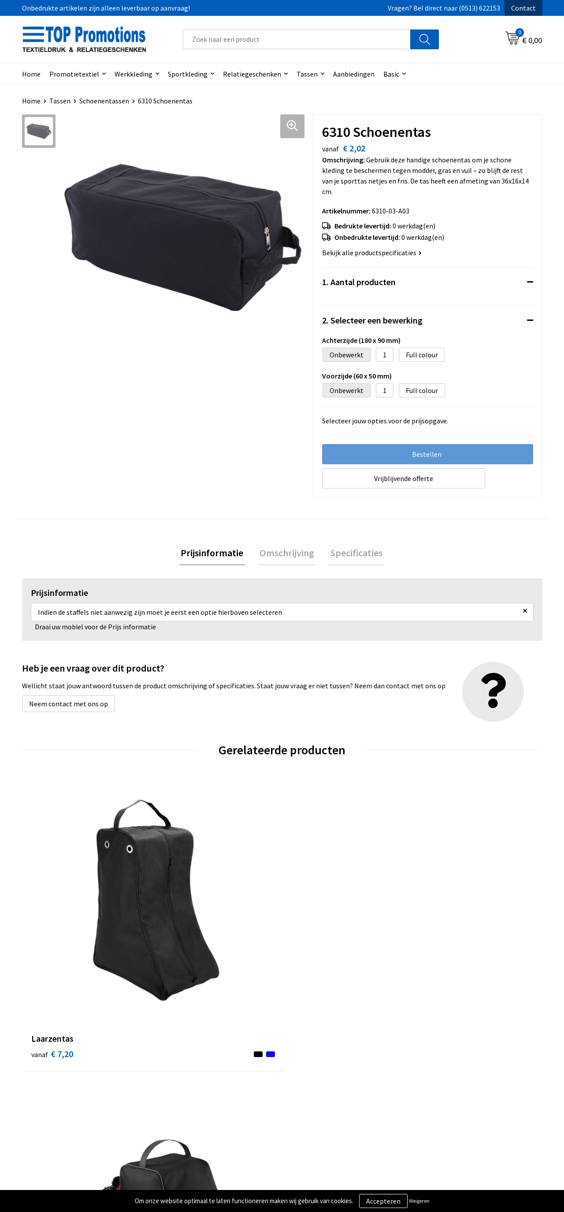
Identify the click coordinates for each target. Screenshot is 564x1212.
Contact (523, 8)
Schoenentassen (104, 100)
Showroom (438, 1068)
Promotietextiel (74, 74)
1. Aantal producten (359, 281)
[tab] (215, 554)
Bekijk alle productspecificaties (372, 252)
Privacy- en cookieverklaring (335, 1081)
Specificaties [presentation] (353, 553)
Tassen (307, 74)
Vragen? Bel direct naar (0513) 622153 (444, 8)
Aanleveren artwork (451, 1081)
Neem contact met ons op (68, 705)
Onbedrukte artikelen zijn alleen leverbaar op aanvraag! (106, 8)
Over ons (177, 1068)
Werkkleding (133, 74)
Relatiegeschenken (252, 74)
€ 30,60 (314, 936)
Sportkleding (188, 74)
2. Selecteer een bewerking (372, 320)
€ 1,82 (442, 923)
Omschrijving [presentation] (287, 553)
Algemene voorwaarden (328, 1068)
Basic (391, 74)
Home (31, 74)
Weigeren (419, 1200)
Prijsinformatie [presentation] (215, 553)
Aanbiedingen (354, 74)
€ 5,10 (182, 923)
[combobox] (297, 39)
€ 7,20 (52, 923)
